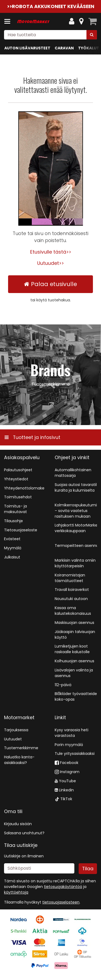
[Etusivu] (33, 21)
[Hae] (91, 34)
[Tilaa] (88, 868)
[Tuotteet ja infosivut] (9, 21)
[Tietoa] (81, 21)
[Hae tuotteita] (50, 34)
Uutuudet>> (50, 263)
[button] (60, 902)
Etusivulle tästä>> (50, 252)
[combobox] (50, 34)
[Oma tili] (72, 21)
